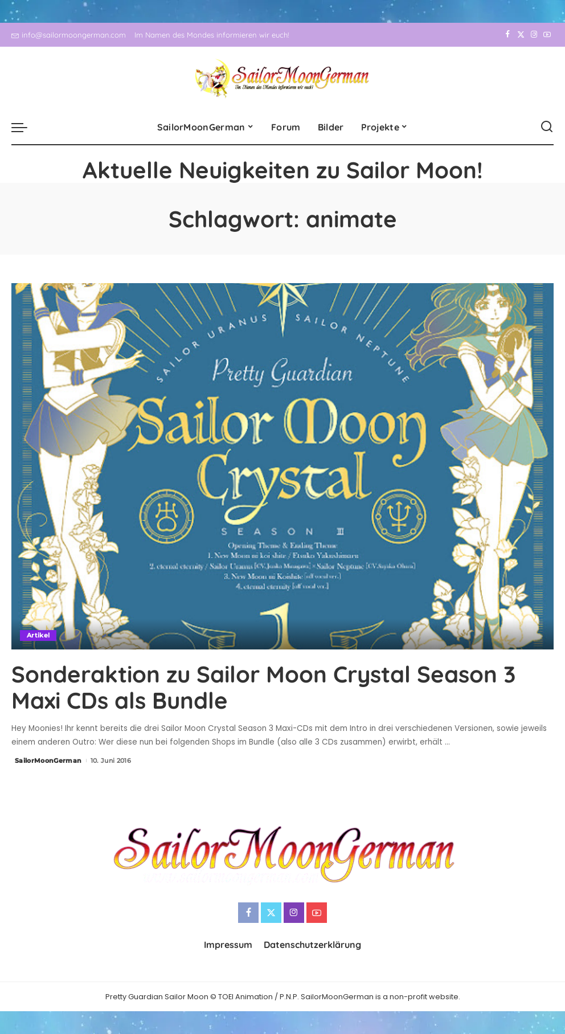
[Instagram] (534, 35)
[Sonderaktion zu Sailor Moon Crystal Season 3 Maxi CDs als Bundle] (282, 466)
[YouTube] (547, 35)
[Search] (547, 127)
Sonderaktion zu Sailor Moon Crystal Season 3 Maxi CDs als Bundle (263, 687)
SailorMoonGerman (48, 761)
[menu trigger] (25, 127)
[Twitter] (520, 35)
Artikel (38, 635)
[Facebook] (507, 35)
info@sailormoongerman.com (68, 34)
